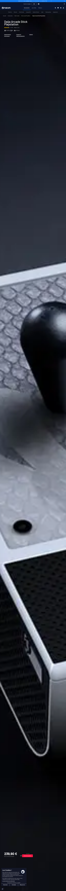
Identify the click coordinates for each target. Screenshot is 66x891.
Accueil (4, 15)
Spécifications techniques (7, 35)
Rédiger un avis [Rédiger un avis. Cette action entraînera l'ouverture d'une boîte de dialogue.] (16, 27)
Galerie (31, 34)
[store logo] (6, 8)
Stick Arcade (17, 15)
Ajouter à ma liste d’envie (21, 855)
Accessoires (10, 15)
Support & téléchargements (20, 35)
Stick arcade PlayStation (25, 15)
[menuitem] (27, 8)
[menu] (33, 8)
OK (34, 3)
